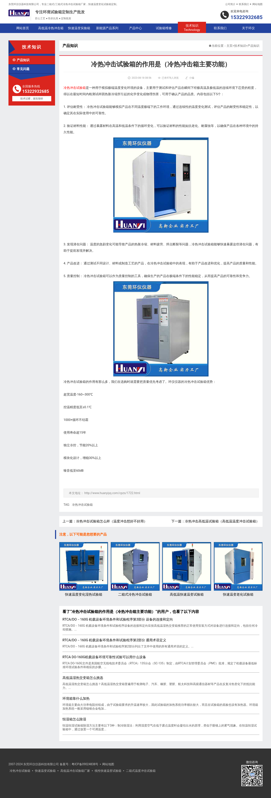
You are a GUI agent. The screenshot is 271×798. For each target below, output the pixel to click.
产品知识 (20, 60)
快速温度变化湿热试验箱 (83, 569)
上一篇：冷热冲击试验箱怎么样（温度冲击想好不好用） (104, 521)
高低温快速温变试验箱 (186, 569)
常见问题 (20, 69)
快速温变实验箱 (79, 28)
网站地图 (257, 4)
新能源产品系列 (107, 28)
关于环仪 (248, 28)
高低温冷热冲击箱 (51, 28)
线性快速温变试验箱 (108, 770)
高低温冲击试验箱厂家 (75, 770)
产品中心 (135, 28)
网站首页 (22, 28)
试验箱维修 (164, 28)
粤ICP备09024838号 (85, 764)
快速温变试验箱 (45, 770)
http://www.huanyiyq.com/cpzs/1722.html (112, 493)
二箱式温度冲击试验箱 (141, 770)
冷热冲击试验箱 (82, 504)
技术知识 (192, 28)
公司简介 (230, 4)
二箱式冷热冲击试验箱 (135, 569)
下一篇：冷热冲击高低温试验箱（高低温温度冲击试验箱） (215, 521)
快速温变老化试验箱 (238, 569)
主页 (229, 45)
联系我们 (244, 4)
